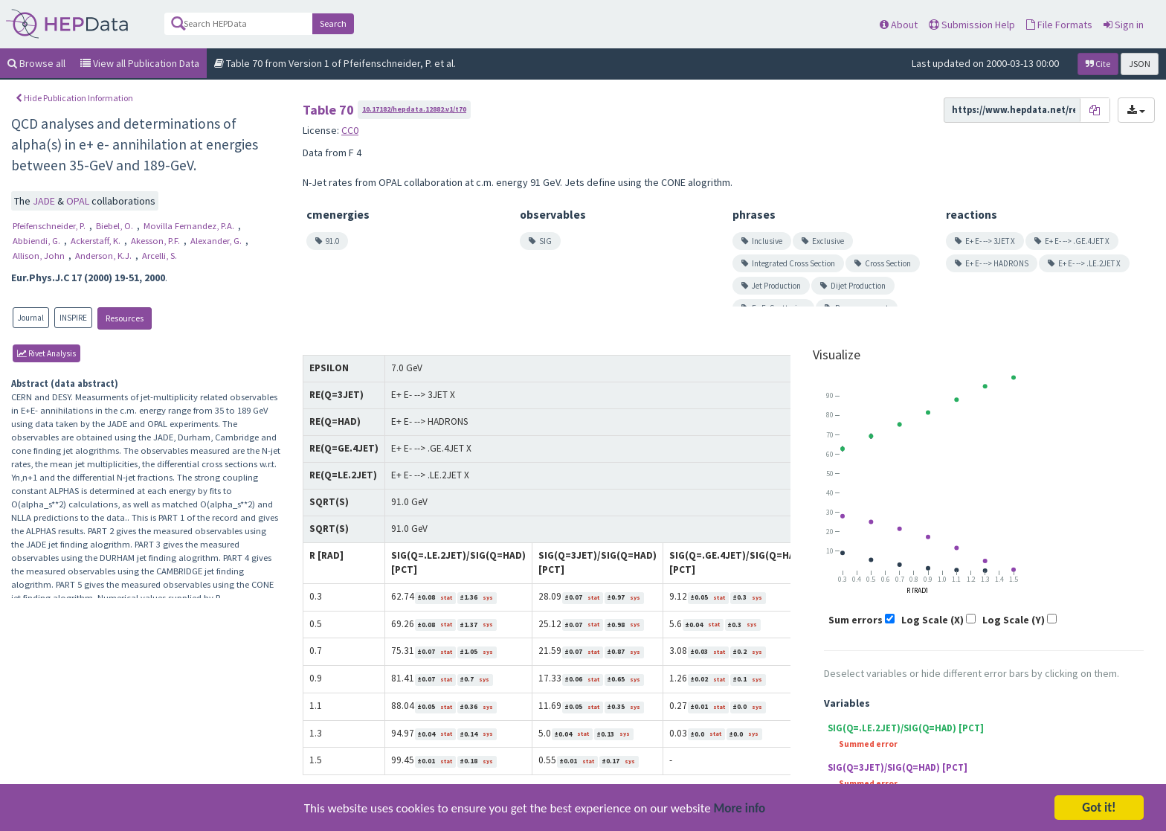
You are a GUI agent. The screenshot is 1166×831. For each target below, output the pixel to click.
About (899, 24)
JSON (1139, 63)
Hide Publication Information (74, 97)
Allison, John (40, 255)
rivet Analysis (46, 353)
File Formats (1059, 24)
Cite (1098, 63)
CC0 (349, 130)
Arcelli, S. (159, 255)
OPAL (78, 201)
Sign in (1124, 24)
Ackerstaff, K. (97, 240)
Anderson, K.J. (104, 255)
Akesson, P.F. (156, 240)
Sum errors (855, 619)
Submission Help (972, 24)
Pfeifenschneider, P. (50, 225)
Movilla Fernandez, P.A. (190, 225)
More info (740, 822)
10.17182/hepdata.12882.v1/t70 (414, 109)
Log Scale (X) (932, 619)
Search (333, 23)
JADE (45, 201)
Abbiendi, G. (37, 240)
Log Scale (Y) (1013, 619)
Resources (125, 318)
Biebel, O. (115, 225)
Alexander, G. (217, 240)
